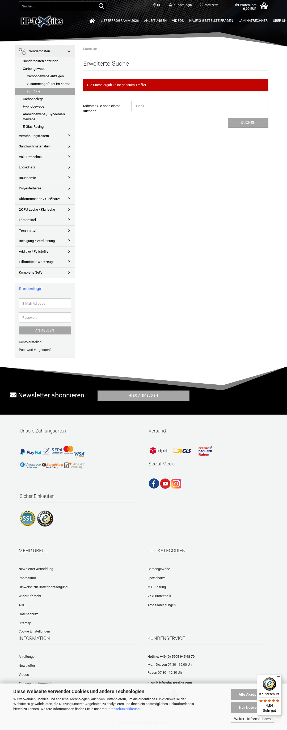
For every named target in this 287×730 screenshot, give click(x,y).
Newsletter (27, 666)
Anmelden (44, 330)
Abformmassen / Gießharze (40, 199)
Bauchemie (27, 178)
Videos (178, 21)
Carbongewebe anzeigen (45, 76)
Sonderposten (34, 51)
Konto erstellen (30, 342)
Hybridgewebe (33, 106)
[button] (157, 5)
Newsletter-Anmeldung (36, 569)
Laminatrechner (253, 21)
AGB (22, 605)
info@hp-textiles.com (175, 683)
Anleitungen (155, 21)
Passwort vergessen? (35, 350)
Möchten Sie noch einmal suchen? (102, 108)
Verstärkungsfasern (34, 136)
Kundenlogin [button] (180, 5)
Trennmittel (27, 230)
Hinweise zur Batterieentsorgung (43, 587)
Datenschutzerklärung (123, 709)
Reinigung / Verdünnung (37, 241)
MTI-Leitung (156, 587)
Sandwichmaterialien (34, 146)
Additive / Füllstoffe (33, 251)
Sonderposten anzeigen (40, 61)
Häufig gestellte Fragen (211, 21)
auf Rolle (33, 91)
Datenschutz (28, 614)
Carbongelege (33, 99)
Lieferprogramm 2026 (120, 21)
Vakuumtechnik (31, 157)
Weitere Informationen (252, 719)
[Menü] (278, 677)
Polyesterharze (30, 188)
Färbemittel (27, 220)
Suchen (248, 123)
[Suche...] (101, 6)
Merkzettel (209, 5)
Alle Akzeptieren (253, 694)
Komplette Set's (30, 272)
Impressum (27, 578)
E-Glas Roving (33, 127)
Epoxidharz (27, 167)
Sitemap (25, 623)
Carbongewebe (34, 69)
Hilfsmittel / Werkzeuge (36, 262)
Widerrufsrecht (30, 596)
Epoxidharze (156, 578)
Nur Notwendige (252, 707)
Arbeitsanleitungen (161, 605)
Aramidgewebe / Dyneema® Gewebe (44, 116)
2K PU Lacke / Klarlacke (37, 209)
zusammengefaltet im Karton (48, 84)
